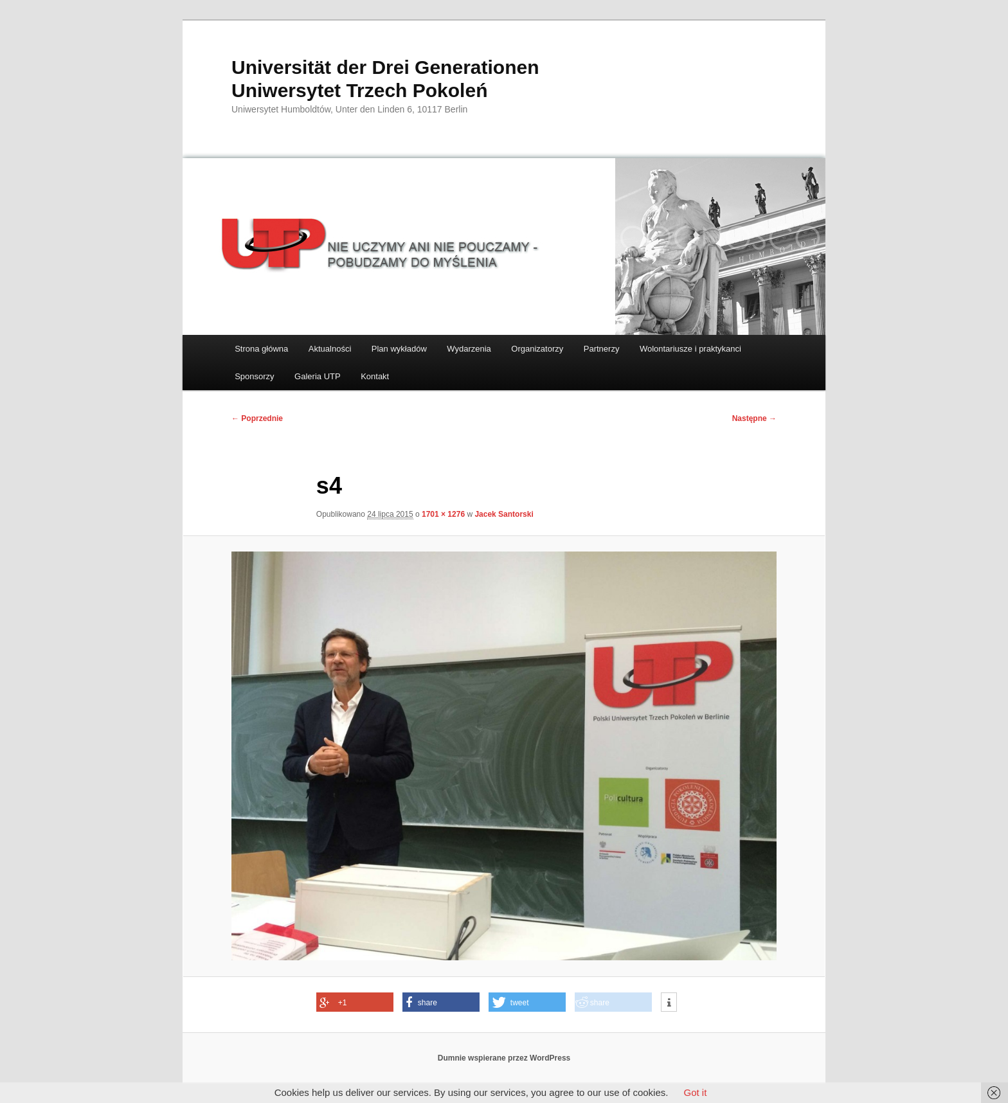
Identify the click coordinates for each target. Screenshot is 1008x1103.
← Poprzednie (257, 418)
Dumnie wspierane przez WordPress (504, 1058)
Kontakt (375, 376)
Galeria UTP (317, 376)
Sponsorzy (254, 376)
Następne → (754, 418)
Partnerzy (602, 349)
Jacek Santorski (503, 514)
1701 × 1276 (443, 514)
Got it (694, 1092)
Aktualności (330, 349)
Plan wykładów (399, 349)
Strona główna (261, 349)
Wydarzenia (469, 349)
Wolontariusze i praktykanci (690, 349)
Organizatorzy (537, 349)
